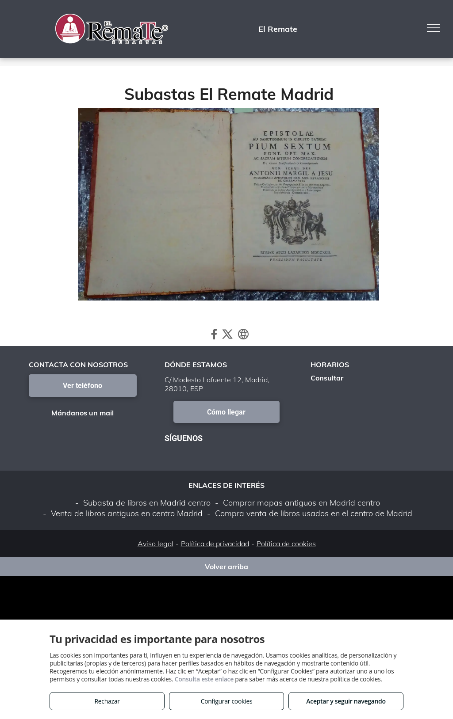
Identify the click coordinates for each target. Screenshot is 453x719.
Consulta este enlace (204, 679)
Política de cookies (286, 543)
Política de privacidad (215, 543)
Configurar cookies (227, 701)
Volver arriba (226, 566)
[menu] (433, 27)
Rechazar (106, 701)
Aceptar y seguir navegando (345, 701)
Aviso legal (155, 543)
